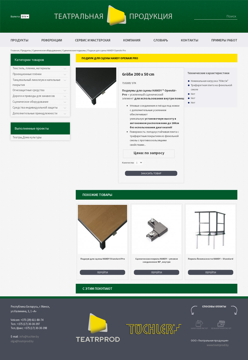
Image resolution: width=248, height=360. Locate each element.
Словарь (160, 40)
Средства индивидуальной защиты (35, 107)
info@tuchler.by (29, 336)
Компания (131, 40)
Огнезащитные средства (28, 90)
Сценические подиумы (74, 50)
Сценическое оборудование (46, 50)
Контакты (189, 40)
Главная (15, 50)
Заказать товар (151, 173)
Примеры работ (224, 40)
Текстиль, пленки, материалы (31, 68)
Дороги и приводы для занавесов (34, 96)
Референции (51, 40)
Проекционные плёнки (27, 74)
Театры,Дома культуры (27, 137)
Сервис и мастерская (92, 40)
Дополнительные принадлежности (35, 113)
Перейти (102, 272)
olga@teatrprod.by (22, 341)
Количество (128, 162)
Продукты (19, 40)
